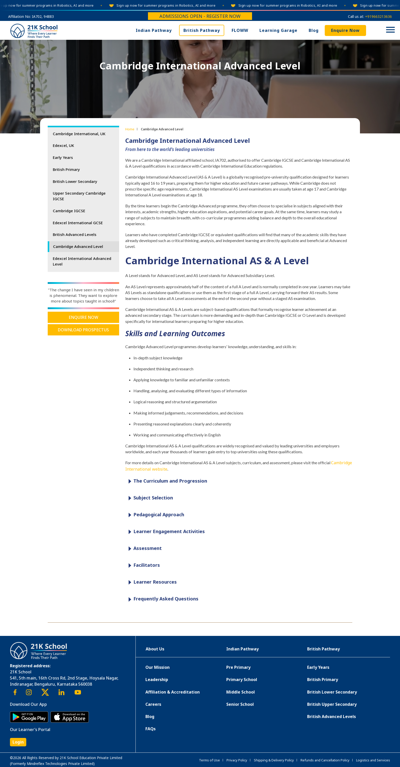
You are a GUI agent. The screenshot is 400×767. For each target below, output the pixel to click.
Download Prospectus (83, 330)
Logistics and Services (373, 760)
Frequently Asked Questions (162, 599)
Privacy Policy (237, 760)
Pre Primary (238, 667)
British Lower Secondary (75, 181)
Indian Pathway (154, 30)
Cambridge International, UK (79, 133)
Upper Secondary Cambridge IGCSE (79, 196)
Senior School (240, 704)
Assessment (144, 548)
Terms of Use (209, 760)
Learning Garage (278, 30)
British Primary (66, 169)
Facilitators (143, 565)
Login (18, 742)
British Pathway (201, 30)
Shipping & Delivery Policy (274, 760)
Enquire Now (345, 30)
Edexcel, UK (63, 145)
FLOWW (240, 30)
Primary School (241, 679)
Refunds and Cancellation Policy (325, 760)
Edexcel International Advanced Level (82, 261)
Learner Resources (151, 582)
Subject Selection (149, 498)
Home (129, 129)
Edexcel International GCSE (78, 222)
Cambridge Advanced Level (78, 246)
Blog (314, 30)
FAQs (150, 729)
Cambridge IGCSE (69, 210)
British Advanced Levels (74, 234)
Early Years (63, 157)
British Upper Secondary (332, 704)
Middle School (240, 692)
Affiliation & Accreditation (172, 692)
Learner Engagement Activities (165, 532)
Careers (153, 704)
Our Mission (157, 667)
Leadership (156, 679)
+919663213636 (378, 16)
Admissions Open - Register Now (200, 16)
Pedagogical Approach (155, 515)
